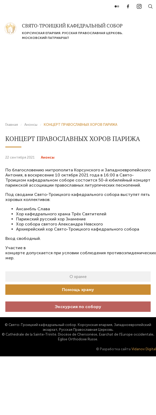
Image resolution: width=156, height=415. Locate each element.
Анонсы (47, 157)
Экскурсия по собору (78, 306)
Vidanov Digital (143, 349)
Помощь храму (78, 289)
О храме (78, 276)
